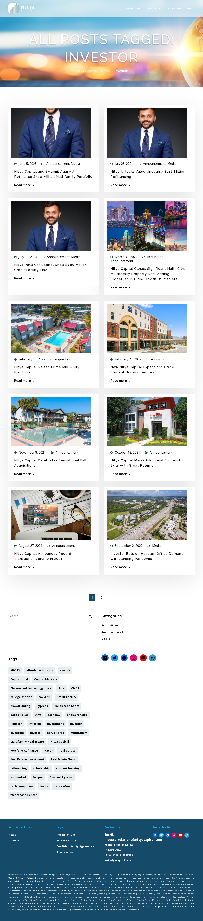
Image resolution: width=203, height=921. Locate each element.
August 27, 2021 (30, 545)
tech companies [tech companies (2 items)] (21, 786)
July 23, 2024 (124, 163)
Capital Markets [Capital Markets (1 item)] (45, 679)
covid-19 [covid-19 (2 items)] (44, 697)
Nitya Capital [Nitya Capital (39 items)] (59, 741)
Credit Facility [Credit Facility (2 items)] (66, 697)
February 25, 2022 (32, 359)
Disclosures (65, 852)
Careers (14, 840)
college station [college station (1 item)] (21, 697)
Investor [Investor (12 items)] (76, 724)
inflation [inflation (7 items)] (35, 724)
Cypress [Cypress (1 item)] (42, 706)
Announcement (57, 163)
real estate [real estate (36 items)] (67, 750)
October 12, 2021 (127, 452)
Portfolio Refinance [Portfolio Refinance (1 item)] (24, 750)
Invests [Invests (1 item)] (35, 733)
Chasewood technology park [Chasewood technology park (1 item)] (30, 688)
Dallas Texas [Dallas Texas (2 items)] (19, 715)
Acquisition (155, 257)
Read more (22, 184)
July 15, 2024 (28, 257)
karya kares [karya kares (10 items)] (55, 733)
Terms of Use (66, 834)
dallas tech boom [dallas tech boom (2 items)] (66, 706)
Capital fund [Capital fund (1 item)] (19, 679)
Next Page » (111, 597)
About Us (133, 8)
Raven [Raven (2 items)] (48, 750)
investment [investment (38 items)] (55, 724)
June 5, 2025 (28, 163)
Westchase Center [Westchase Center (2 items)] (23, 795)
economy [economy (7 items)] (53, 715)
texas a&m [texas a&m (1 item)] (62, 786)
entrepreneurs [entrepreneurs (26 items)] (77, 715)
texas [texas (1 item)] (44, 786)
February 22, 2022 (128, 359)
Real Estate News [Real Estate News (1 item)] (63, 759)
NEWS (12, 834)
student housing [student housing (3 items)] (68, 768)
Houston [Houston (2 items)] (16, 724)
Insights (154, 8)
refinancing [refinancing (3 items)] (18, 768)
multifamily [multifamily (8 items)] (78, 733)
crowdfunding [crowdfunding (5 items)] (20, 706)
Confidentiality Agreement (76, 846)
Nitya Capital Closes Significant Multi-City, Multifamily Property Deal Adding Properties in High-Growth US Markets (147, 274)
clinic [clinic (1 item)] (61, 688)
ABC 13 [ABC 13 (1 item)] (15, 670)
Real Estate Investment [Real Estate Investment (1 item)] (27, 759)
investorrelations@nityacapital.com (133, 839)
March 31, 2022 (126, 257)
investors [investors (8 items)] (17, 733)
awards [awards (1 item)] (65, 670)
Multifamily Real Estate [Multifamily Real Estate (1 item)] (27, 741)
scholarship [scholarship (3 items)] (41, 768)
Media (75, 163)
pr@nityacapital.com (117, 860)
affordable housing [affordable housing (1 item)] (39, 670)
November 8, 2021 (32, 452)
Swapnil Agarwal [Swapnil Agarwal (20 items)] (61, 777)
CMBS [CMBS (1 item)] (75, 688)
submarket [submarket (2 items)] (18, 777)
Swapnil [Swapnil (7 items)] (38, 777)
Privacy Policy (66, 840)
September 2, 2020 (129, 545)
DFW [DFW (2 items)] (38, 715)
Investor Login (179, 8)
